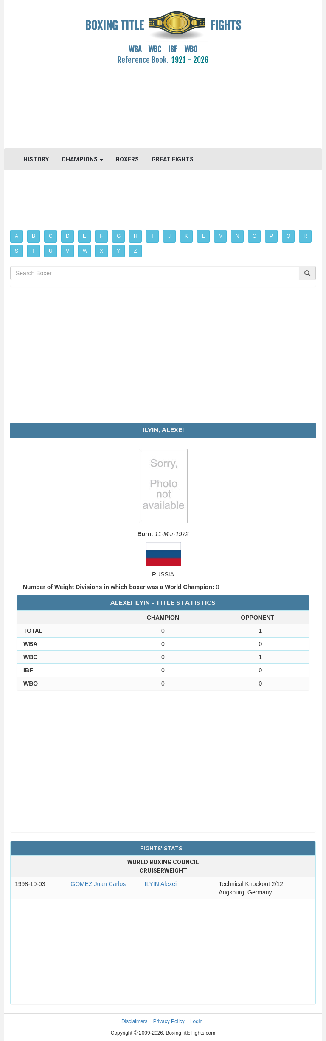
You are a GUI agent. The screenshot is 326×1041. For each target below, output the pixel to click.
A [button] (16, 236)
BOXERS (127, 159)
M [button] (221, 236)
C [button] (51, 236)
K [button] (186, 236)
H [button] (136, 236)
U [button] (51, 251)
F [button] (101, 236)
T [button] (33, 251)
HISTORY (36, 159)
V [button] (67, 251)
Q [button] (288, 236)
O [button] (254, 236)
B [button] (33, 236)
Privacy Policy (169, 1021)
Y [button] (118, 251)
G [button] (119, 236)
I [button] (152, 236)
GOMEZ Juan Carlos (98, 883)
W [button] (85, 251)
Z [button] (135, 251)
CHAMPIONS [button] (82, 159)
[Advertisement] (163, 101)
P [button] (271, 236)
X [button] (101, 251)
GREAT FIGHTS (173, 159)
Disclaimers (134, 1021)
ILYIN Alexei (161, 883)
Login (196, 1021)
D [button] (68, 236)
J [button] (169, 236)
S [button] (16, 251)
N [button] (237, 236)
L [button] (203, 236)
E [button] (84, 236)
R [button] (305, 236)
